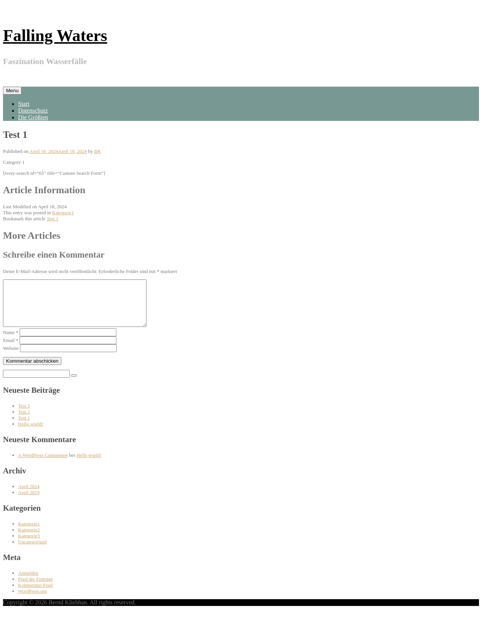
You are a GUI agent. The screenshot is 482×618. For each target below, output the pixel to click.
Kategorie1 (63, 212)
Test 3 (24, 415)
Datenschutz (33, 110)
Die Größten (33, 117)
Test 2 (24, 421)
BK (97, 151)
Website (11, 357)
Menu (12, 90)
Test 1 (52, 218)
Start (23, 104)
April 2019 (29, 501)
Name (10, 341)
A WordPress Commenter (43, 464)
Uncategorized (32, 551)
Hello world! (30, 433)
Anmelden (28, 582)
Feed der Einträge (35, 588)
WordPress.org (32, 600)
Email (10, 349)
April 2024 (29, 495)
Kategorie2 (29, 539)
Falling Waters (55, 35)
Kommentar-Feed (35, 594)
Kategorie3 (29, 545)
